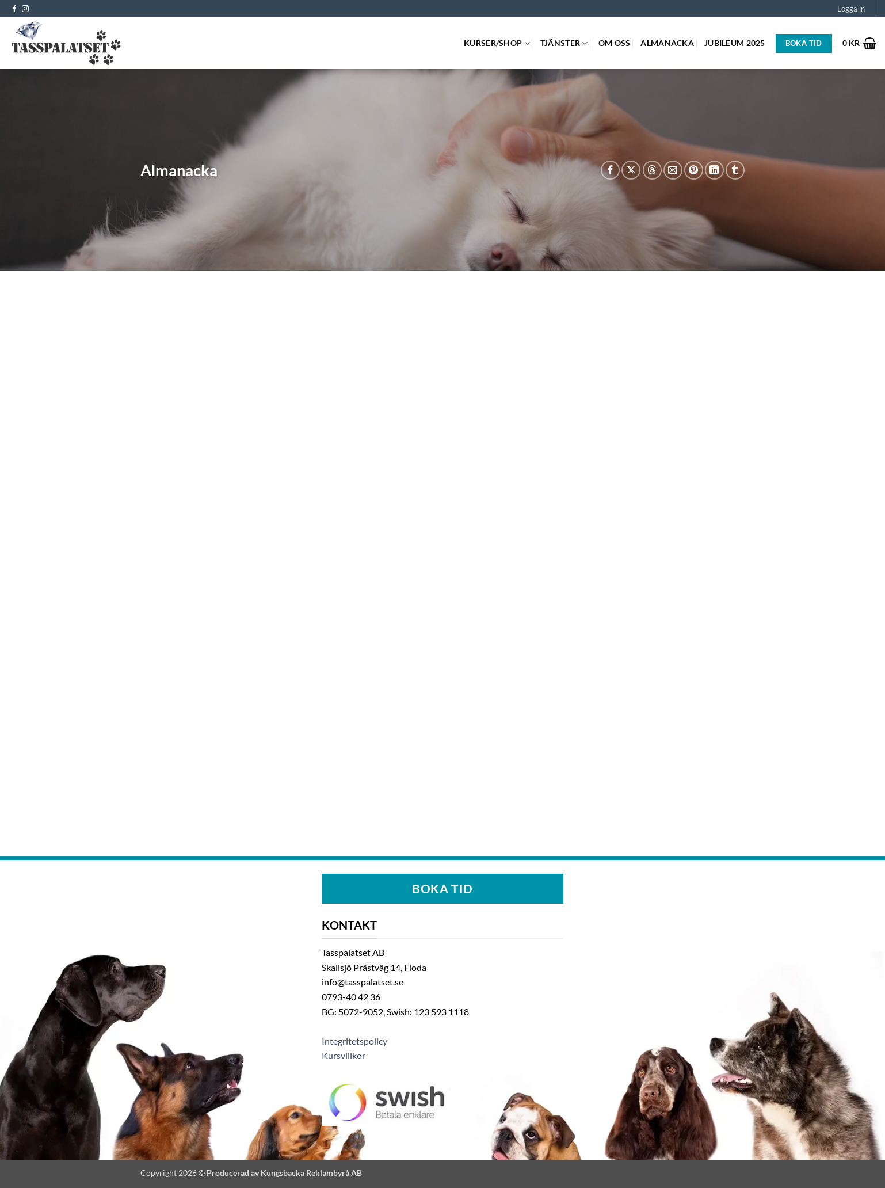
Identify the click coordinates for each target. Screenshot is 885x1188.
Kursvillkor (343, 1055)
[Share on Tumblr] (735, 170)
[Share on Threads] (652, 170)
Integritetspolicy (354, 1040)
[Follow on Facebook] (14, 9)
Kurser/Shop (497, 43)
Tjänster (564, 43)
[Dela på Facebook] (610, 170)
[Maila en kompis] (672, 170)
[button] (851, 8)
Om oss (614, 43)
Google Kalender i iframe (442, 547)
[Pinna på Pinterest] (693, 170)
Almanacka (667, 43)
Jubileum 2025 (734, 43)
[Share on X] (630, 170)
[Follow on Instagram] (25, 9)
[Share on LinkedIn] (714, 170)
